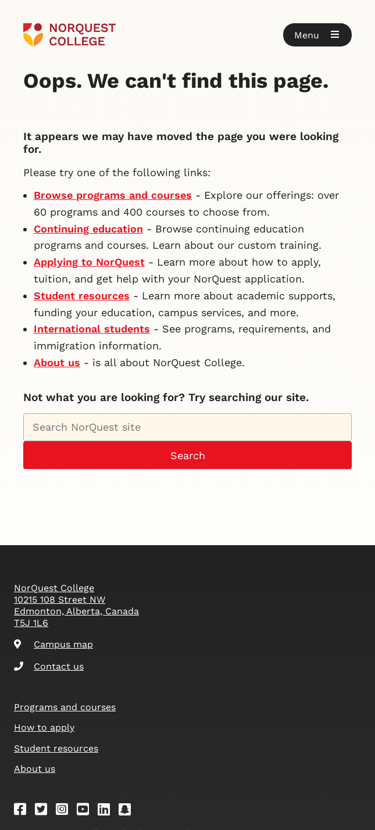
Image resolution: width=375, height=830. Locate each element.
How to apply (44, 727)
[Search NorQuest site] (187, 427)
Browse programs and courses (113, 195)
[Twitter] (45, 811)
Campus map (53, 644)
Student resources (82, 295)
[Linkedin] (107, 811)
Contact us (49, 666)
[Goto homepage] (69, 34)
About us (57, 362)
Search (187, 455)
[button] (317, 34)
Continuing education (88, 229)
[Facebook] (24, 811)
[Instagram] (66, 811)
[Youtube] (87, 811)
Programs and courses (65, 707)
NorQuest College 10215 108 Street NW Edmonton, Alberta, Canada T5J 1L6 (76, 605)
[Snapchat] (128, 811)
